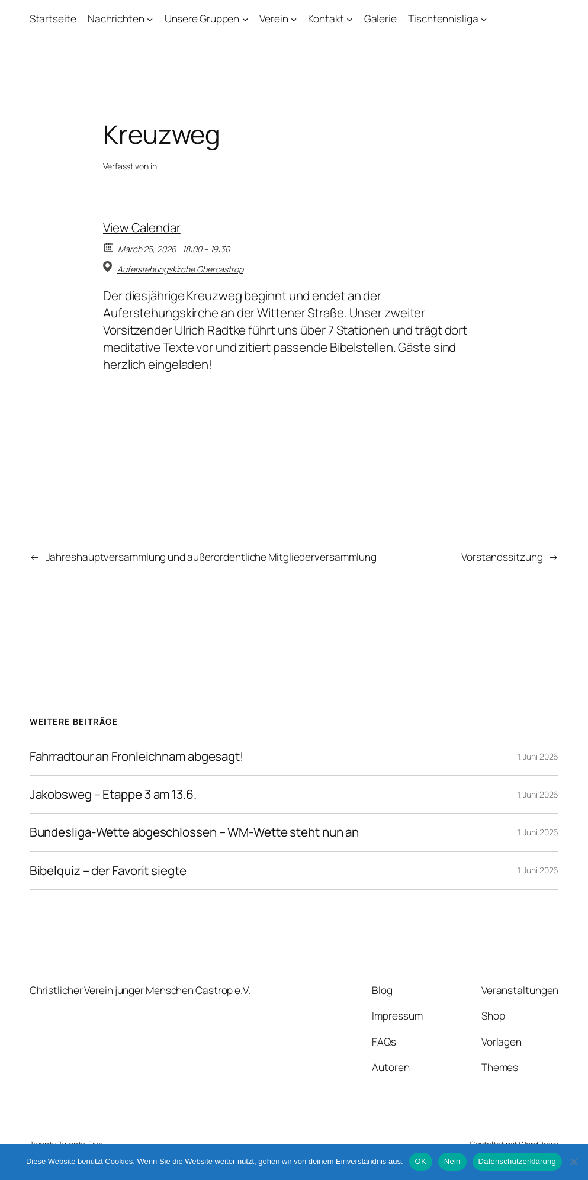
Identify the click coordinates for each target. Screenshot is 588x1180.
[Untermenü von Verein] (294, 19)
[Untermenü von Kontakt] (349, 19)
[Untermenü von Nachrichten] (150, 19)
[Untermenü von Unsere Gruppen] (245, 19)
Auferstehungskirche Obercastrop (180, 269)
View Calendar (142, 227)
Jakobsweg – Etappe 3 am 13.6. (113, 794)
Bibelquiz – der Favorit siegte (108, 870)
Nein (452, 1161)
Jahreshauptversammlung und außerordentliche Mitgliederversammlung (211, 557)
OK (420, 1161)
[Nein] (573, 1162)
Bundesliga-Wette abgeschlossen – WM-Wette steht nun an (194, 832)
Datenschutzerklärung (517, 1161)
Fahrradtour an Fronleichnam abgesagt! (136, 756)
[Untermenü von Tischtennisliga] (484, 19)
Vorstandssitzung (501, 557)
